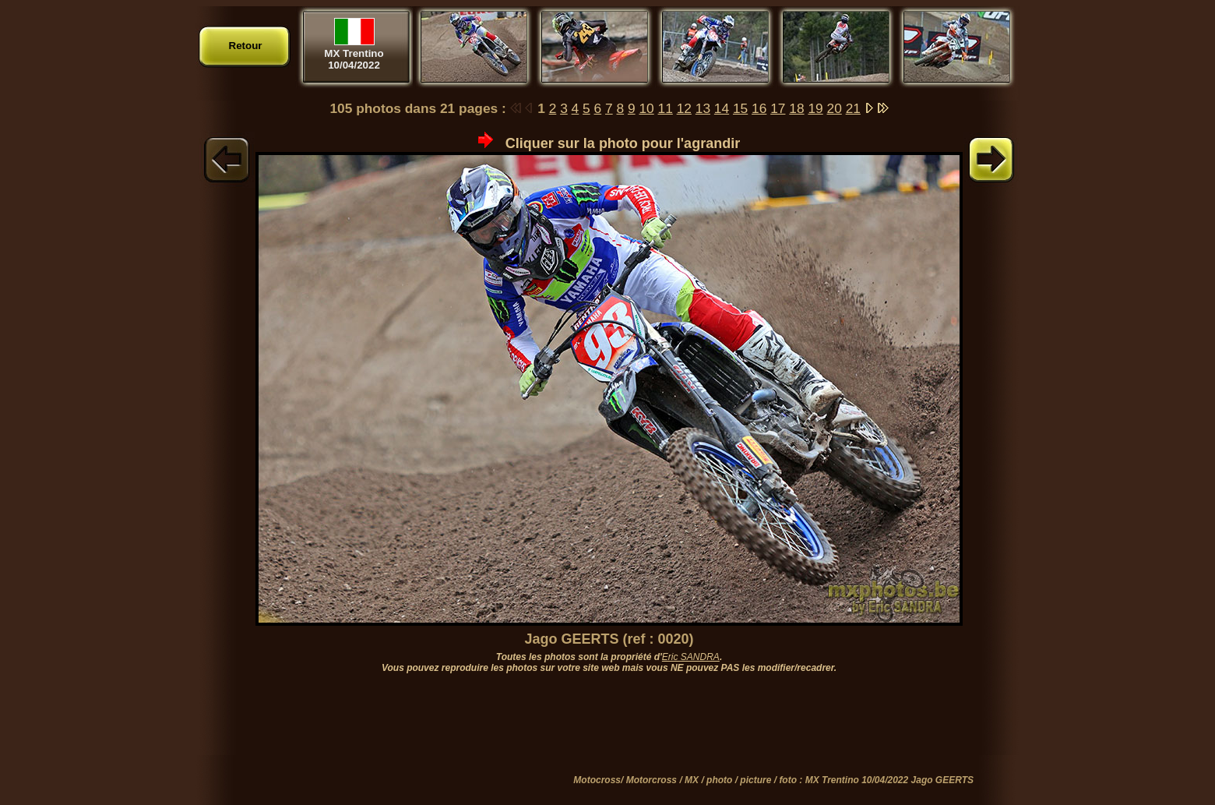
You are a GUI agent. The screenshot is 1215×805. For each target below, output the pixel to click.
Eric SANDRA (691, 656)
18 (796, 108)
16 (759, 108)
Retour (245, 45)
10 (646, 108)
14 (721, 108)
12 (684, 108)
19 (815, 108)
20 (834, 108)
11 (665, 108)
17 (777, 108)
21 (853, 108)
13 (703, 108)
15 (740, 108)
